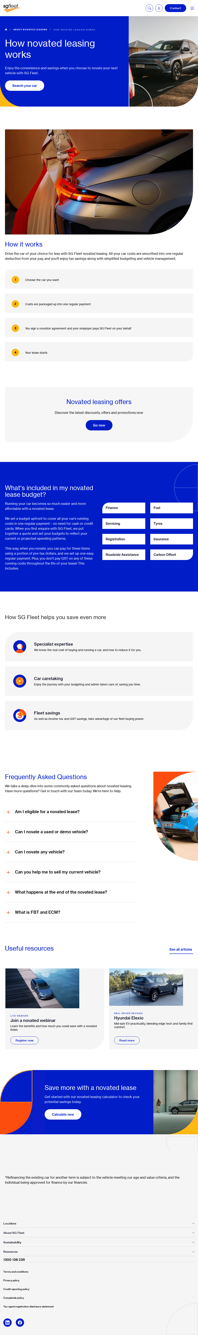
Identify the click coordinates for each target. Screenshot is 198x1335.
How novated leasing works (74, 30)
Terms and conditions (15, 1271)
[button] (159, 8)
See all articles (181, 949)
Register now (24, 1040)
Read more (126, 1040)
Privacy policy (11, 1280)
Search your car (24, 86)
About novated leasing (30, 30)
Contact (175, 8)
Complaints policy (13, 1297)
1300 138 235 (14, 1259)
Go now (99, 425)
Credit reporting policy (16, 1289)
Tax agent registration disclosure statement (28, 1306)
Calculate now (63, 1114)
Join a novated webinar (33, 1020)
